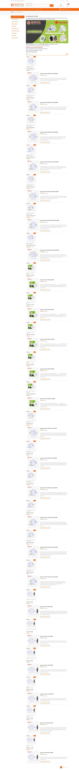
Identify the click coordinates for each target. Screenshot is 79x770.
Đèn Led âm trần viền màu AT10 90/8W (48, 458)
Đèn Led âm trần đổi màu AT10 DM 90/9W (30, 125)
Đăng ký (62, 6)
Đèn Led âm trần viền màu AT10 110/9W (30, 511)
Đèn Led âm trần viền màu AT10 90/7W (48, 428)
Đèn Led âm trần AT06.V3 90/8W (47, 368)
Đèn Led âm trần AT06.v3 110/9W (47, 339)
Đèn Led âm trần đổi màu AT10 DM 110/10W (30, 214)
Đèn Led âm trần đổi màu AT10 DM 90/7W (30, 67)
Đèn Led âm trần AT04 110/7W (46, 722)
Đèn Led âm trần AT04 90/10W (46, 694)
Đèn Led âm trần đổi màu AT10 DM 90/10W (30, 155)
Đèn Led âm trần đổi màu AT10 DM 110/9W (30, 185)
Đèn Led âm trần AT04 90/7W (31, 599)
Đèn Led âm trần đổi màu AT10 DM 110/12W (30, 243)
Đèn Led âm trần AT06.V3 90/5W (47, 279)
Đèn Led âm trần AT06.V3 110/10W (47, 398)
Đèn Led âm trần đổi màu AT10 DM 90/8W (30, 96)
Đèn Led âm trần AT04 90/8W (31, 629)
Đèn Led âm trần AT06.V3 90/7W (47, 309)
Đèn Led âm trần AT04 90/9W (31, 658)
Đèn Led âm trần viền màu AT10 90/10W (30, 481)
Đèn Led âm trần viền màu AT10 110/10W (30, 540)
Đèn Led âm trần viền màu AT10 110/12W (30, 570)
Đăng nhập (59, 6)
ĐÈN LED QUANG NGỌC (30, 44)
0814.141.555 (66, 9)
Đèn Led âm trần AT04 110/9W (46, 752)
